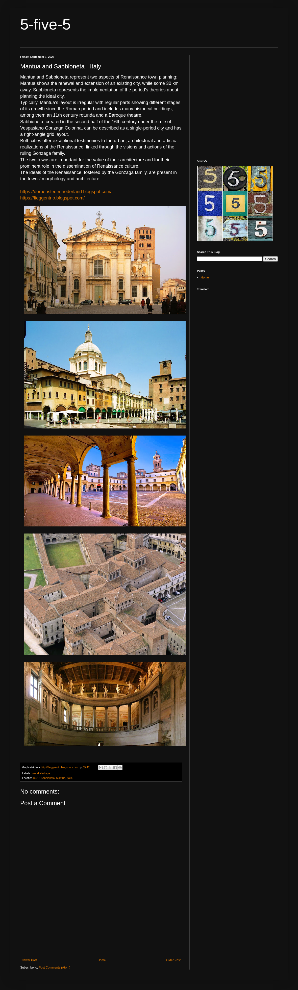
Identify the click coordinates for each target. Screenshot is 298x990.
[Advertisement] (101, 936)
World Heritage (41, 773)
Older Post (173, 960)
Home (102, 960)
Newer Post (29, 960)
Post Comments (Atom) (54, 967)
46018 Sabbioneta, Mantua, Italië (52, 777)
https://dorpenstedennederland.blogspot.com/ (65, 191)
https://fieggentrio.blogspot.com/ (52, 197)
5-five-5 (45, 24)
